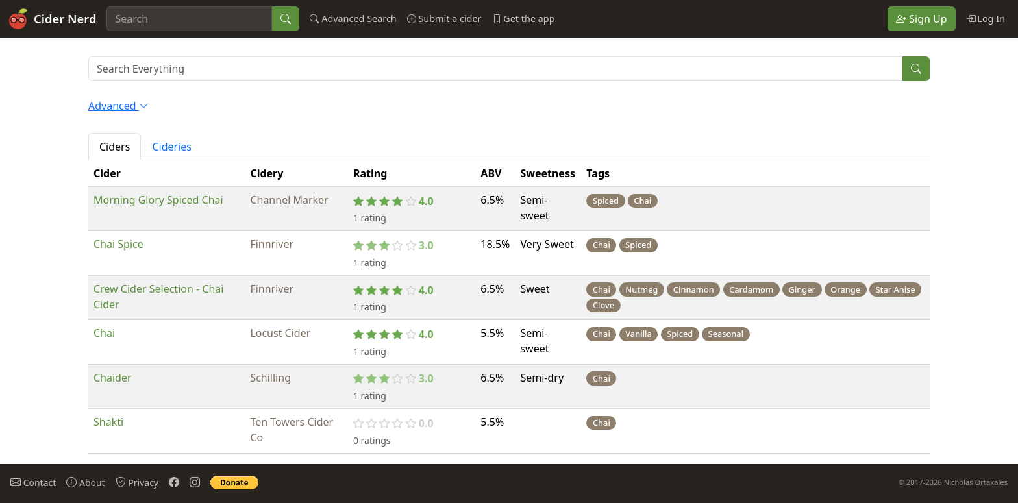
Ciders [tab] (114, 147)
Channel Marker (289, 200)
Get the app (523, 18)
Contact (33, 482)
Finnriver (271, 244)
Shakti (108, 422)
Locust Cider (280, 333)
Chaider (112, 378)
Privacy (137, 482)
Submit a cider (444, 18)
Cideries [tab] (172, 147)
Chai (104, 333)
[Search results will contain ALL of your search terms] (495, 68)
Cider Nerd (52, 18)
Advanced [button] (118, 106)
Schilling (270, 378)
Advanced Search (353, 18)
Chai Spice (118, 244)
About (85, 482)
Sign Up (921, 19)
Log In (985, 18)
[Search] (189, 18)
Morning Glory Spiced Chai (158, 200)
